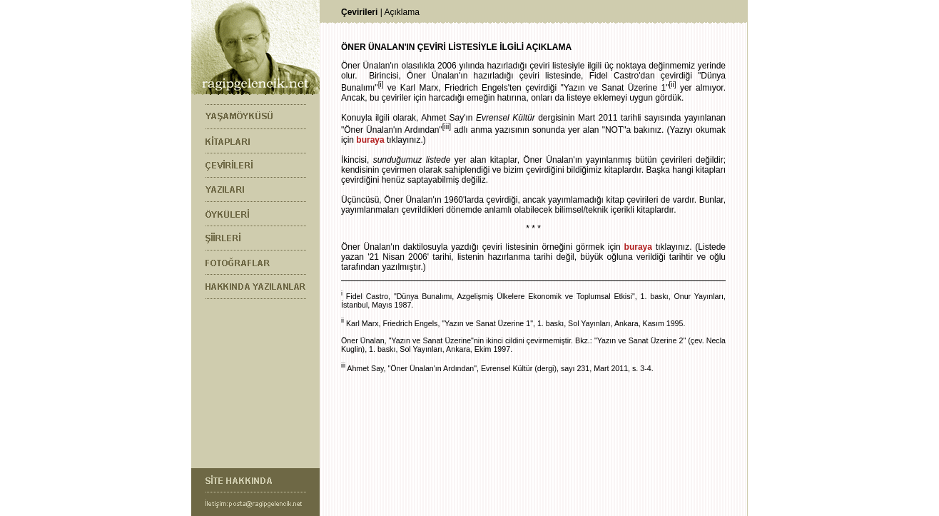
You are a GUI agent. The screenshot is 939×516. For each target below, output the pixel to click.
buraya (370, 140)
